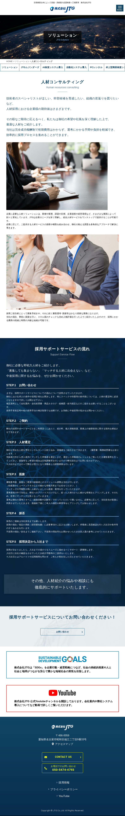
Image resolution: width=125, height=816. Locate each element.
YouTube (64, 796)
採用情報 (64, 782)
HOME (9, 61)
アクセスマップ (62, 744)
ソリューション (22, 61)
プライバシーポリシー (64, 789)
